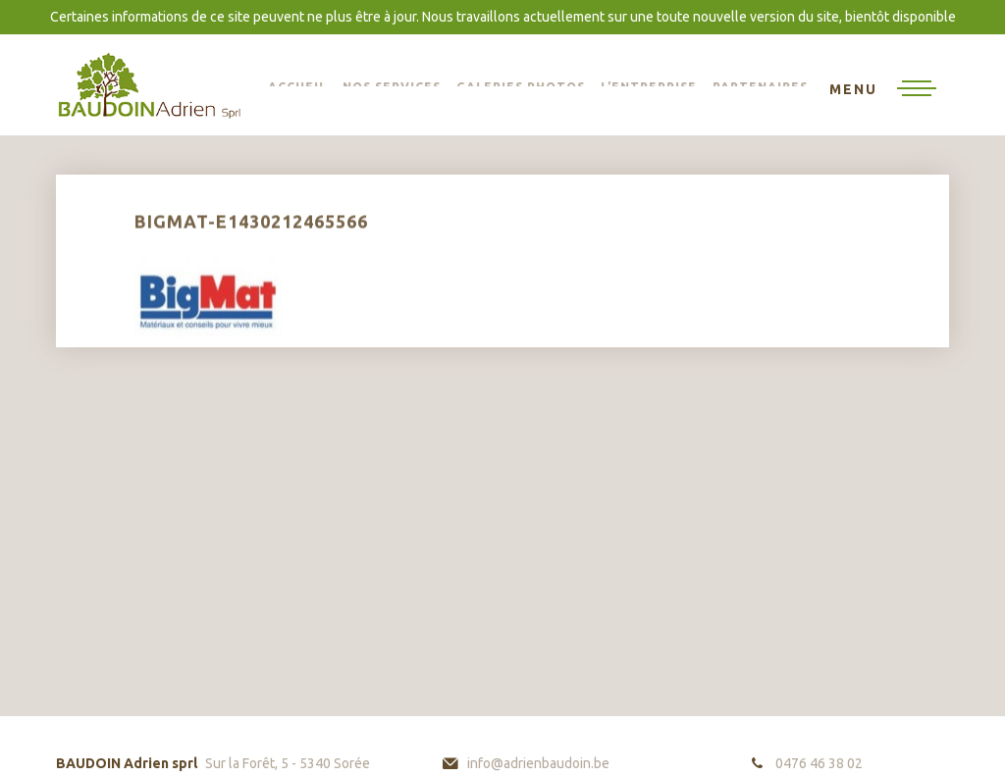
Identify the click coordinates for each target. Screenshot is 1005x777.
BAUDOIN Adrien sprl (149, 85)
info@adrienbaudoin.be (538, 763)
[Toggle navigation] (883, 90)
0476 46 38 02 (819, 763)
